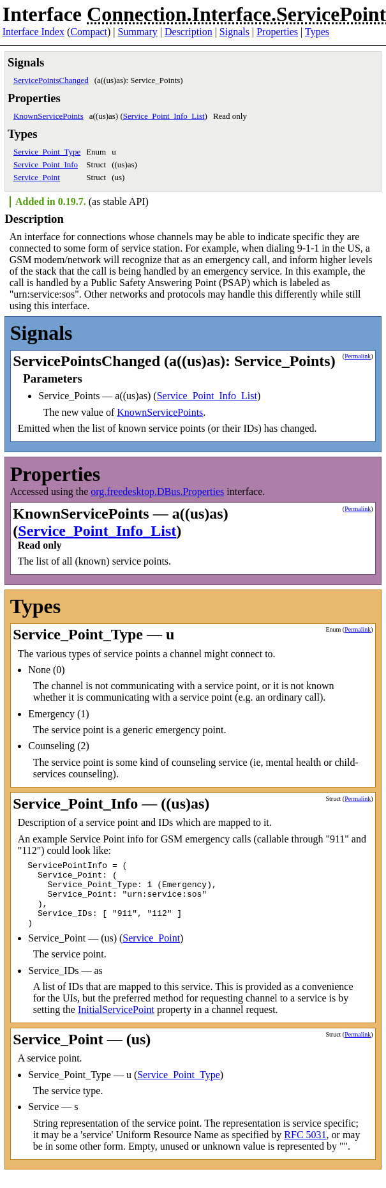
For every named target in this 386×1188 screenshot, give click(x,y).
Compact (88, 31)
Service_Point (36, 177)
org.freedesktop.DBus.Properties (157, 491)
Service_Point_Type (46, 151)
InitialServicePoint (116, 1022)
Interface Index (33, 31)
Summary (138, 31)
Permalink (358, 356)
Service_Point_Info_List (164, 116)
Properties (277, 31)
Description (188, 31)
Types (317, 31)
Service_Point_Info (45, 164)
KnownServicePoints (48, 116)
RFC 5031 (305, 1148)
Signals (234, 31)
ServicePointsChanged (51, 80)
